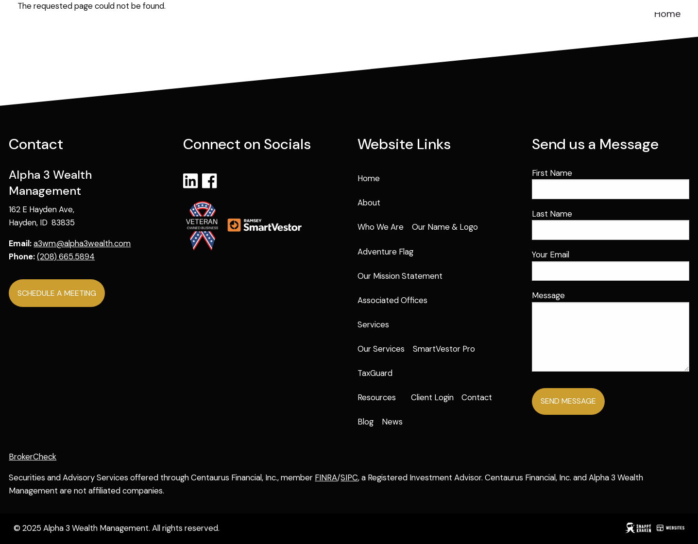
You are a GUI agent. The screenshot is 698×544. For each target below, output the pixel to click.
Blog (366, 421)
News (392, 421)
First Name (552, 173)
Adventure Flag (385, 251)
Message (585, 295)
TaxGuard (375, 373)
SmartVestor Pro (444, 348)
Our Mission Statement (400, 276)
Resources (377, 397)
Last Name (552, 213)
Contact (476, 397)
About (369, 202)
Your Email (587, 254)
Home (667, 13)
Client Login (432, 397)
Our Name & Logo (445, 226)
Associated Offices (392, 300)
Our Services (381, 348)
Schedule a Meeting (56, 293)
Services (373, 324)
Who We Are (381, 226)
